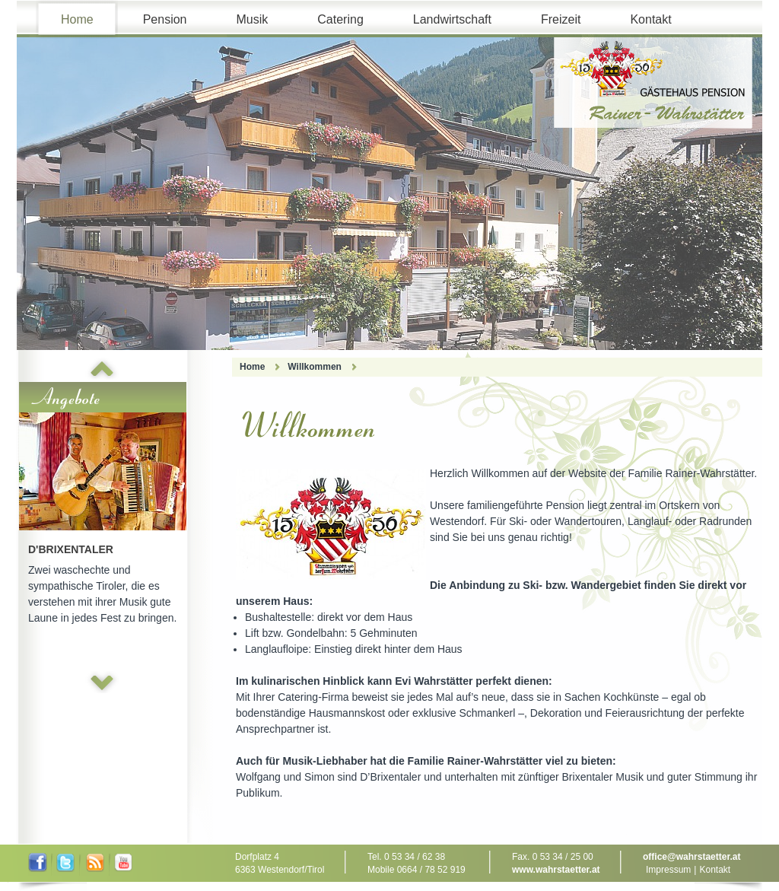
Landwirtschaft (452, 19)
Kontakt (650, 19)
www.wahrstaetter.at (556, 869)
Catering (340, 19)
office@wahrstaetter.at (691, 856)
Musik (253, 19)
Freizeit (560, 19)
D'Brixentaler (70, 549)
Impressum (668, 869)
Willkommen (315, 366)
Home (77, 19)
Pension (165, 19)
